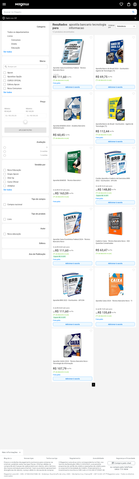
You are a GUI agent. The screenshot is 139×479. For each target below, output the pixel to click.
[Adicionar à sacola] (72, 87)
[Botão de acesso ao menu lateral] (4, 4)
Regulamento (75, 458)
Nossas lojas (29, 458)
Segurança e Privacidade (125, 458)
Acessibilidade (98, 458)
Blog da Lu (8, 458)
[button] (133, 12)
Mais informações (11, 452)
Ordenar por (111, 26)
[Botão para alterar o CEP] (69, 18)
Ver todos (7, 52)
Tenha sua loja (51, 458)
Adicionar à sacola (72, 87)
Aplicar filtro (25, 130)
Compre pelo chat (121, 463)
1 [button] (93, 384)
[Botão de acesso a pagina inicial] (65, 4)
